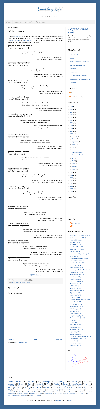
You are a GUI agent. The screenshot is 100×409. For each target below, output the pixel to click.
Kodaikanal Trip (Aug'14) (77, 263)
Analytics (55, 386)
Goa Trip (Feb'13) (75, 251)
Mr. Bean (40, 393)
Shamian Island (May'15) (77, 274)
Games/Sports (18, 388)
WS (70, 386)
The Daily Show (58, 393)
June (73, 150)
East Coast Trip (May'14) (77, 260)
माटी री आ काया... (74, 54)
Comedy (21, 384)
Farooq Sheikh (14, 40)
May (73, 158)
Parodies (56, 384)
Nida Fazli (31, 395)
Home (35, 339)
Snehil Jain (75, 226)
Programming (18, 22)
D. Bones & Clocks (77, 152)
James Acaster (87, 391)
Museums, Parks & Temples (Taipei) (80, 299)
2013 (71, 178)
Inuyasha (79, 391)
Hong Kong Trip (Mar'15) (77, 272)
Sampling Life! (50, 8)
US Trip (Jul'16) (74, 286)
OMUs (79, 388)
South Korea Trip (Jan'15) (77, 267)
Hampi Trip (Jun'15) (75, 276)
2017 (71, 131)
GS (61, 390)
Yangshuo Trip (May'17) (76, 316)
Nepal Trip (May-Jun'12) (76, 247)
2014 (71, 175)
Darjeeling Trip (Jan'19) (76, 320)
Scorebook (73, 68)
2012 (71, 180)
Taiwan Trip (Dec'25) (76, 345)
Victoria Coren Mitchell (69, 393)
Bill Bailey (47, 388)
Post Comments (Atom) (21, 342)
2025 (71, 109)
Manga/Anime (76, 384)
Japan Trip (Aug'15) (75, 279)
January (74, 169)
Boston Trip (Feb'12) (75, 244)
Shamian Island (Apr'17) (76, 306)
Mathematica (42, 390)
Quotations (46, 386)
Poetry (48, 390)
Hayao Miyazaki (15, 395)
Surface (73, 388)
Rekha (53, 38)
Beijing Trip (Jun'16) (75, 283)
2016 (71, 134)
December (75, 136)
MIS (41, 391)
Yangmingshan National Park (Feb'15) (80, 270)
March (74, 163)
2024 (71, 112)
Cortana (19, 391)
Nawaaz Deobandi (22, 390)
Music (17, 282)
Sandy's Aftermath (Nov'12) (77, 249)
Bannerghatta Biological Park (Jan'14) (80, 254)
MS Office (32, 393)
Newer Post (11, 339)
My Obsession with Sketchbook (78, 75)
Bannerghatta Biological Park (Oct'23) (80, 336)
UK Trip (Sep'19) (74, 322)
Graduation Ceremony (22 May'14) (79, 258)
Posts (71, 93)
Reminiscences (14, 381)
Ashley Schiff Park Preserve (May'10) (80, 235)
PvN (53, 390)
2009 (71, 189)
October (74, 139)
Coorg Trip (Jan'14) (75, 256)
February (74, 166)
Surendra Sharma (59, 391)
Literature (21, 386)
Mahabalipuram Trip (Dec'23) (78, 338)
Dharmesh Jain (76, 223)
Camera (73, 381)
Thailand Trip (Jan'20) (76, 327)
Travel (30, 384)
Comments (73, 96)
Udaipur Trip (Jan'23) (76, 334)
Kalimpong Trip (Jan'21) (76, 329)
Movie (55, 388)
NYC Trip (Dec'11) (75, 242)
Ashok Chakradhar (82, 393)
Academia (11, 384)
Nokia (9, 388)
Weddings (63, 386)
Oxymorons (87, 388)
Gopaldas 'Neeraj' (27, 391)
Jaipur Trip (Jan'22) (75, 331)
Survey (87, 384)
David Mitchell (37, 388)
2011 (71, 183)
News (76, 386)
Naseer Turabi (24, 395)
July (73, 147)
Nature (86, 382)
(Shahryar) (35, 275)
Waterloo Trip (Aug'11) (76, 240)
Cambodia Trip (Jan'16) (76, 281)
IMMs (14, 390)
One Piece (37, 395)
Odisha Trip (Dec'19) (75, 325)
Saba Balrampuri (48, 391)
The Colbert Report (70, 391)
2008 (71, 191)
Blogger (70, 400)
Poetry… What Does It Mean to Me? (80, 61)
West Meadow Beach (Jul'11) (78, 238)
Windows (37, 386)
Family (14, 282)
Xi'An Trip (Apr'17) (75, 309)
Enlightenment (74, 72)
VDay (9, 390)
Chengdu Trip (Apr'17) (76, 304)
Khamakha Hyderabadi (22, 393)
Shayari (8, 22)
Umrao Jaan (17, 36)
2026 (71, 106)
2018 (71, 128)
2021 (71, 120)
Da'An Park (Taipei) (75, 297)
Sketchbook (39, 384)
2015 (71, 172)
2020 (71, 123)
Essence (72, 58)
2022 (71, 117)
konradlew (58, 400)
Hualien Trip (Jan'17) (75, 295)
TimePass (31, 381)
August (74, 144)
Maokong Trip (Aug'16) (76, 288)
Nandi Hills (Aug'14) (75, 265)
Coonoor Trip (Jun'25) (76, 343)
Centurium (73, 82)
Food (48, 384)
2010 (71, 186)
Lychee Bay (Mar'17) (75, 302)
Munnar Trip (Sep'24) (76, 341)
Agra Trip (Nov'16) (75, 293)
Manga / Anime (40, 22)
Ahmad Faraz (79, 390)
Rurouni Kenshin (63, 388)
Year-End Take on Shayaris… (78, 65)
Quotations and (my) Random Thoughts (80, 79)
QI (57, 390)
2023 (71, 115)
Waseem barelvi (85, 386)
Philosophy (22, 282)
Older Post (59, 339)
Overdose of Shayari (77, 155)
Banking (27, 388)
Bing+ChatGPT (11, 391)
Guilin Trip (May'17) (75, 313)
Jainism (36, 391)
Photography (29, 22)
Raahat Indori (33, 390)
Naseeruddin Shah (27, 40)
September (75, 141)
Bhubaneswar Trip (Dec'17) (77, 318)
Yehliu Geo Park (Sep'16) (77, 290)
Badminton (87, 390)
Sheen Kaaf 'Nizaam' (69, 390)
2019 (71, 125)
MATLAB (11, 386)
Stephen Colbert (48, 393)
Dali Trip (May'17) (75, 311)
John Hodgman (11, 393)
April (73, 161)
